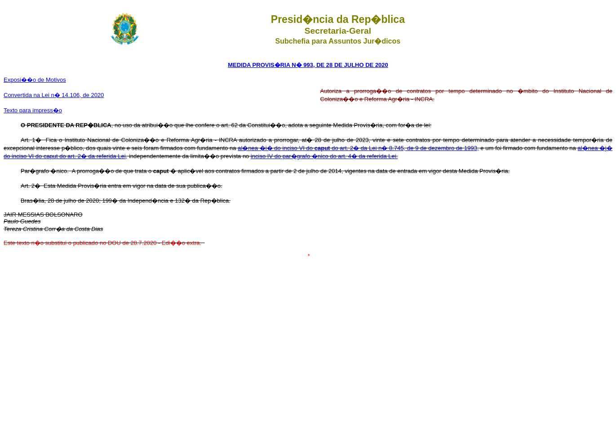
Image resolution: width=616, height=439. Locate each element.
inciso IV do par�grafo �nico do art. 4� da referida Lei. (324, 156)
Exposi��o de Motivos (35, 79)
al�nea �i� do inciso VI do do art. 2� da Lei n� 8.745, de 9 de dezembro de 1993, (358, 148)
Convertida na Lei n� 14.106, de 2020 (54, 95)
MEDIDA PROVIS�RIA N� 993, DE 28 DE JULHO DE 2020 (308, 65)
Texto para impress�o (33, 110)
